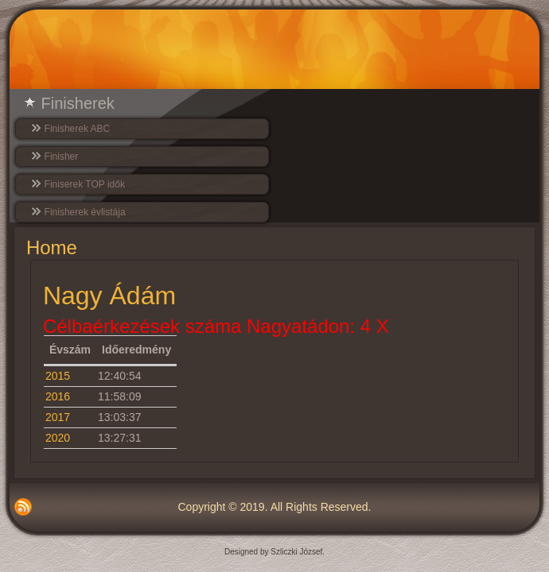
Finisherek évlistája (85, 212)
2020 (57, 437)
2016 (57, 396)
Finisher (62, 156)
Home (51, 247)
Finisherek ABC (78, 128)
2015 (57, 375)
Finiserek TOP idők (85, 184)
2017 (57, 417)
